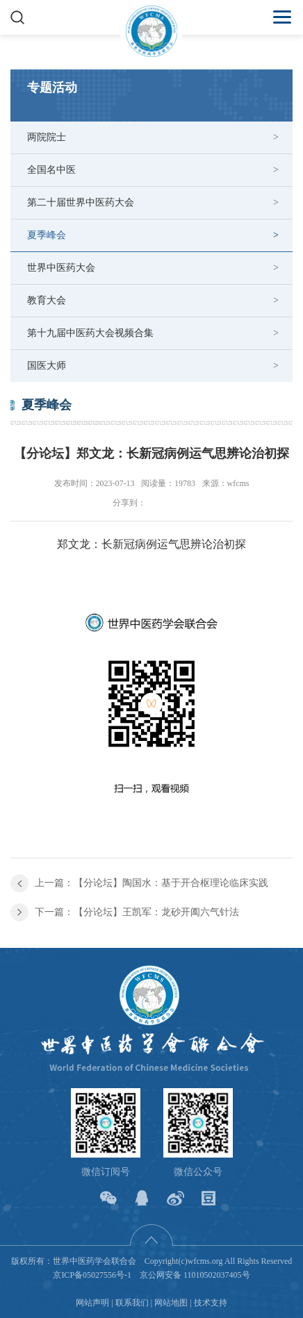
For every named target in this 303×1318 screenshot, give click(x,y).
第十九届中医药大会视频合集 (90, 333)
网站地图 (171, 1303)
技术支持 (210, 1303)
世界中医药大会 (61, 267)
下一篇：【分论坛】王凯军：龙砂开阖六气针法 (137, 912)
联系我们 (132, 1303)
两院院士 (46, 137)
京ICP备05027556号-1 (92, 1275)
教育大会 (46, 300)
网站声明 (92, 1303)
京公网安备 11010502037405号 (195, 1275)
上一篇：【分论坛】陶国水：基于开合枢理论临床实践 (151, 883)
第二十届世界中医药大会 (80, 202)
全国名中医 (51, 170)
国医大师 (46, 365)
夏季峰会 (46, 235)
